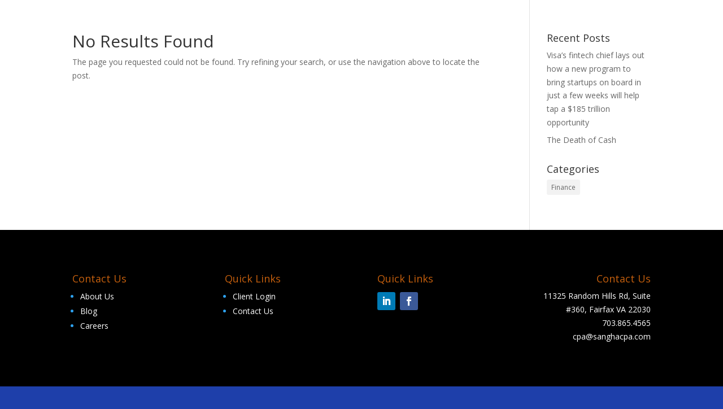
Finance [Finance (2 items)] (563, 187)
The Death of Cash (581, 139)
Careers (94, 325)
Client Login (254, 296)
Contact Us (253, 311)
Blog (88, 311)
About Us (97, 296)
